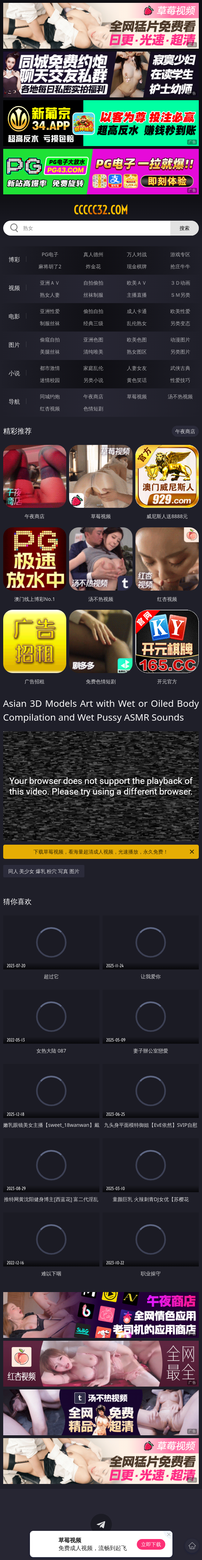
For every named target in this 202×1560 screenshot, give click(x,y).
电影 (14, 316)
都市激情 (50, 368)
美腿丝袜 (50, 351)
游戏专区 (180, 254)
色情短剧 (93, 408)
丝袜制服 (93, 294)
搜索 (185, 228)
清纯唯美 (93, 351)
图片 (14, 345)
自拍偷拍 (93, 282)
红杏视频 (50, 408)
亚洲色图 (93, 339)
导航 (14, 401)
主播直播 (137, 294)
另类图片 (180, 351)
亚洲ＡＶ (50, 282)
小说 (14, 373)
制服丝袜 (50, 323)
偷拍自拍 (93, 311)
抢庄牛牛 (180, 266)
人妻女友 (137, 368)
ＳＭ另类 (180, 294)
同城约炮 (50, 396)
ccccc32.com (101, 210)
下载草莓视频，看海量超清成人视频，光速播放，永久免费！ (114, 852)
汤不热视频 (180, 396)
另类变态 (180, 323)
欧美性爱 (180, 311)
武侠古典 (180, 368)
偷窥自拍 (50, 339)
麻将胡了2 (49, 266)
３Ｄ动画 (180, 282)
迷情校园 (50, 380)
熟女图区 (137, 351)
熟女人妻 (50, 294)
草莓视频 (137, 396)
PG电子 (50, 254)
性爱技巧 (180, 380)
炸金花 (93, 266)
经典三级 (93, 323)
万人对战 (137, 254)
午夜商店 (93, 396)
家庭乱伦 (93, 368)
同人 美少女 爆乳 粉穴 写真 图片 (43, 871)
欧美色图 (137, 339)
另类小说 (93, 380)
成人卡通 (137, 311)
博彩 (14, 259)
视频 (14, 288)
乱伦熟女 (137, 323)
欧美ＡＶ (137, 282)
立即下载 (151, 1544)
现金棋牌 (137, 266)
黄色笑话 (137, 380)
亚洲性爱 (50, 311)
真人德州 (93, 254)
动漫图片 (180, 339)
